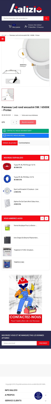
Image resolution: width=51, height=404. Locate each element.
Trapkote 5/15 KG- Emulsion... (24, 250)
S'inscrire (40, 27)
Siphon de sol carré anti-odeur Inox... (27, 201)
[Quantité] (13, 122)
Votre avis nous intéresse (30, 115)
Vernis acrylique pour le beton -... (25, 225)
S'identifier (32, 27)
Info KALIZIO (11, 390)
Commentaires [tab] (24, 143)
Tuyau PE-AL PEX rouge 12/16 (24, 165)
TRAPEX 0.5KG (19, 262)
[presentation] (42, 158)
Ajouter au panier (28, 122)
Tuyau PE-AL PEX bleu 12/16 (24, 177)
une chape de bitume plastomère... (26, 238)
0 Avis (16, 115)
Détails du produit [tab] (9, 143)
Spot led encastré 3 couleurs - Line (26, 189)
